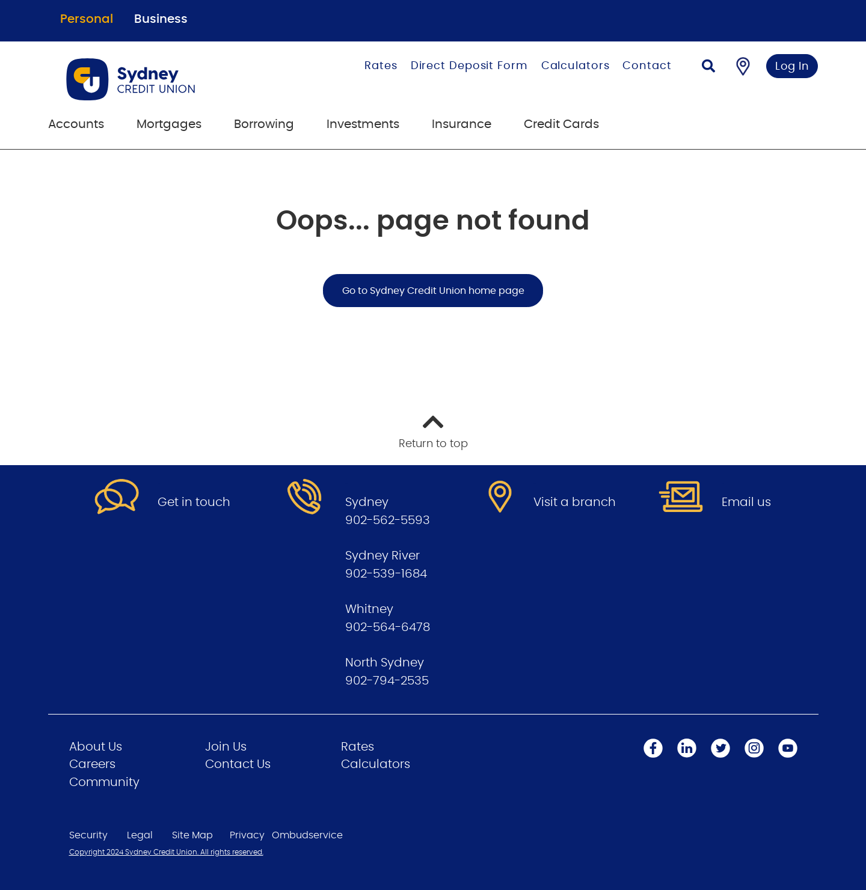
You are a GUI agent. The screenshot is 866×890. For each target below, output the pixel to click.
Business (161, 19)
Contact (646, 66)
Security (88, 835)
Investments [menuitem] (363, 124)
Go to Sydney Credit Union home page (433, 291)
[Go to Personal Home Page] (166, 79)
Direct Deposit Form (469, 66)
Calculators (575, 66)
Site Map (192, 835)
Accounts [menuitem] (76, 124)
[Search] (708, 67)
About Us (95, 747)
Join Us (226, 747)
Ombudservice (307, 835)
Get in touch (194, 502)
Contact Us (238, 764)
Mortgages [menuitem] (169, 124)
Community (104, 782)
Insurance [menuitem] (461, 124)
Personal (86, 19)
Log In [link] (792, 66)
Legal (140, 835)
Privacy (247, 835)
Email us (746, 502)
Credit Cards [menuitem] (561, 124)
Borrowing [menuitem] (264, 124)
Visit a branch (574, 502)
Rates (381, 66)
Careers (92, 764)
